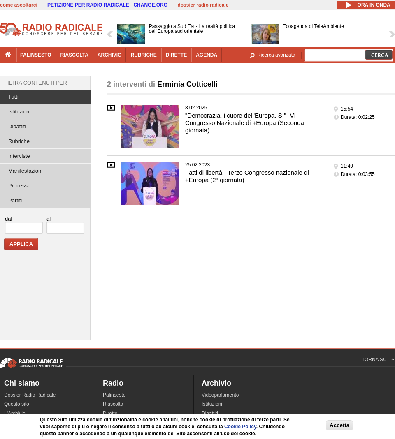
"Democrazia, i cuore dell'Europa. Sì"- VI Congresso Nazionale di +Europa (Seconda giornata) (244, 123)
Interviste (19, 156)
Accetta (339, 425)
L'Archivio (15, 413)
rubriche (143, 55)
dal (8, 219)
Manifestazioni (25, 171)
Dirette (110, 413)
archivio (110, 55)
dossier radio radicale (202, 5)
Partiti (15, 200)
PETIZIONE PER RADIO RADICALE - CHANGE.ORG (107, 5)
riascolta (74, 55)
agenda (206, 55)
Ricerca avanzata (276, 55)
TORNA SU (374, 360)
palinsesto (35, 55)
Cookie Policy (240, 427)
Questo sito (16, 404)
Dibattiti (17, 126)
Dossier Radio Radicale (30, 395)
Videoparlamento (220, 395)
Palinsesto (114, 395)
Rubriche (19, 141)
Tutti (13, 97)
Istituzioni (19, 112)
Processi (18, 186)
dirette (176, 55)
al (48, 219)
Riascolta (113, 404)
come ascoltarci (18, 5)
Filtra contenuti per (35, 83)
